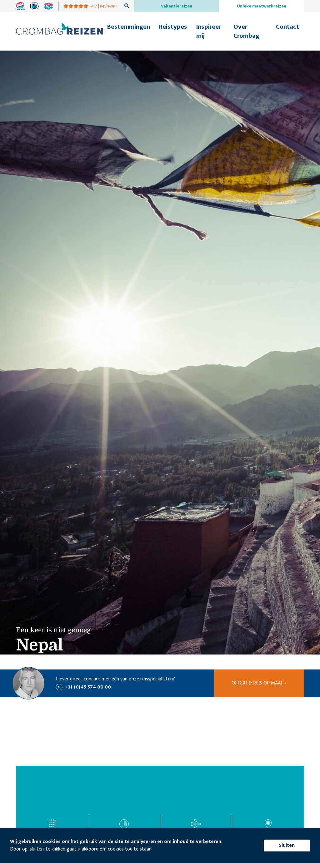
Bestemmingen (128, 26)
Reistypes (173, 26)
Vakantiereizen (176, 6)
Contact (287, 26)
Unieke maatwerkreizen (261, 6)
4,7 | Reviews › (104, 6)
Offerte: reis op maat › (259, 683)
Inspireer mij (208, 31)
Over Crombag (246, 31)
